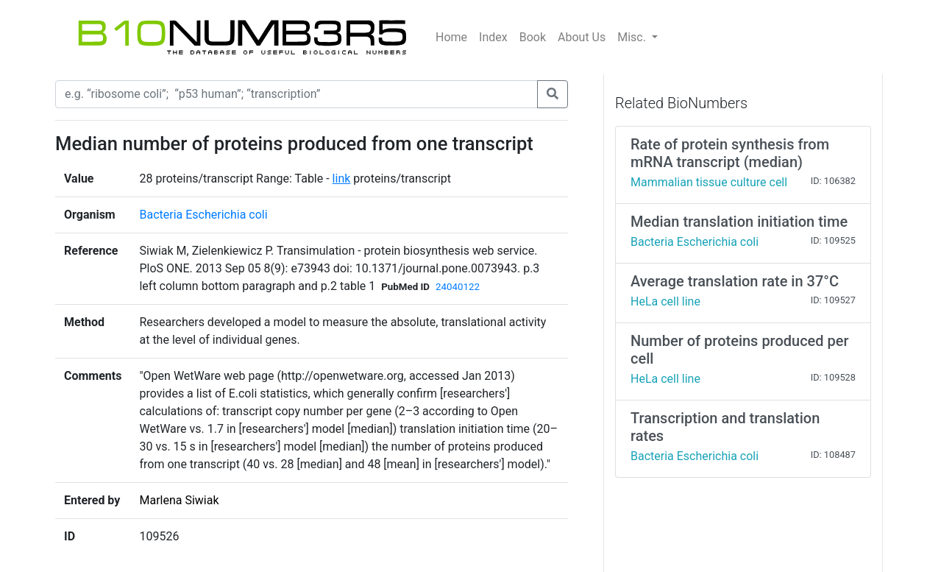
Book (532, 37)
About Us (581, 37)
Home (451, 37)
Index (493, 37)
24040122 (458, 286)
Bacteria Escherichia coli (203, 215)
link (342, 179)
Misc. (633, 37)
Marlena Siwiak (179, 500)
